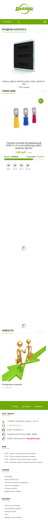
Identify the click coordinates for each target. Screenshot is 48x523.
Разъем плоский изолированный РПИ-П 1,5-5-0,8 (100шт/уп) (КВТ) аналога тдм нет (24, 145)
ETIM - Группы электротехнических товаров (19, 453)
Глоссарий (8, 477)
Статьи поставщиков (11, 485)
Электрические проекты (13, 508)
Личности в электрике (12, 506)
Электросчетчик (10, 511)
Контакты (38, 406)
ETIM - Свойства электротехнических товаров (20, 459)
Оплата (15, 406)
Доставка (26, 406)
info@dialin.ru (18, 430)
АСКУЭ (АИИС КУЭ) (11, 479)
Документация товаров (12, 491)
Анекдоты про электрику (13, 517)
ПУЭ (6, 514)
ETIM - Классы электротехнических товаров (20, 456)
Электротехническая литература (16, 482)
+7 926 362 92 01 (14, 425)
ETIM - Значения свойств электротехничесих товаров (23, 462)
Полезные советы (10, 488)
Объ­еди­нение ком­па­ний (12, 384)
